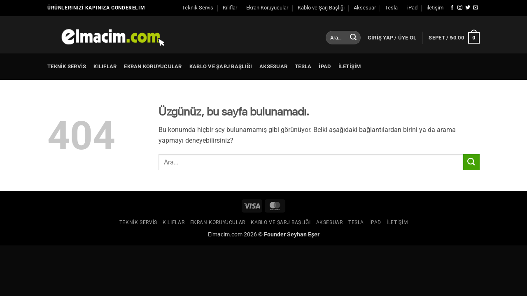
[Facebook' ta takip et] (452, 8)
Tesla (391, 8)
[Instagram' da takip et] (459, 8)
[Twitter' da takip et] (467, 8)
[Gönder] (353, 38)
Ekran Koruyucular (267, 8)
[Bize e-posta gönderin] (475, 8)
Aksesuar (365, 8)
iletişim (435, 8)
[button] (392, 37)
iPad (412, 8)
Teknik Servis (197, 8)
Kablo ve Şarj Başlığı (321, 8)
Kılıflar (230, 8)
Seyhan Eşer (303, 234)
